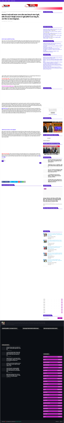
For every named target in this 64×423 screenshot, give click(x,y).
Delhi (53, 373)
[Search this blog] (50, 318)
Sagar (53, 405)
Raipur (53, 400)
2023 (53, 304)
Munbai (53, 392)
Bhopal (53, 356)
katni (53, 386)
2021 (53, 307)
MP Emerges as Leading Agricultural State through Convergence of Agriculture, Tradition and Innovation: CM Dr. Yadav (52, 49)
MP (53, 389)
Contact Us (57, 421)
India (53, 378)
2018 (53, 312)
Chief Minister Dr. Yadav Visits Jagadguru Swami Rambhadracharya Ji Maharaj (51, 51)
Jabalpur (53, 384)
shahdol (53, 408)
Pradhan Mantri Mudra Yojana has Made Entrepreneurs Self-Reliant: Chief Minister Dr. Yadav (52, 44)
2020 (53, 309)
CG (53, 359)
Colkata (53, 367)
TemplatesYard (9, 421)
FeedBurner (55, 114)
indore (53, 381)
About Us (61, 421)
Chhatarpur (53, 362)
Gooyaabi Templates (18, 421)
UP (53, 416)
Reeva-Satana (53, 403)
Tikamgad (53, 411)
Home (2, 11)
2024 (53, 302)
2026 (53, 299)
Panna (53, 397)
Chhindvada (53, 365)
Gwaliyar (53, 375)
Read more (52, 237)
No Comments (49, 238)
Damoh (53, 370)
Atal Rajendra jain (4, 21)
